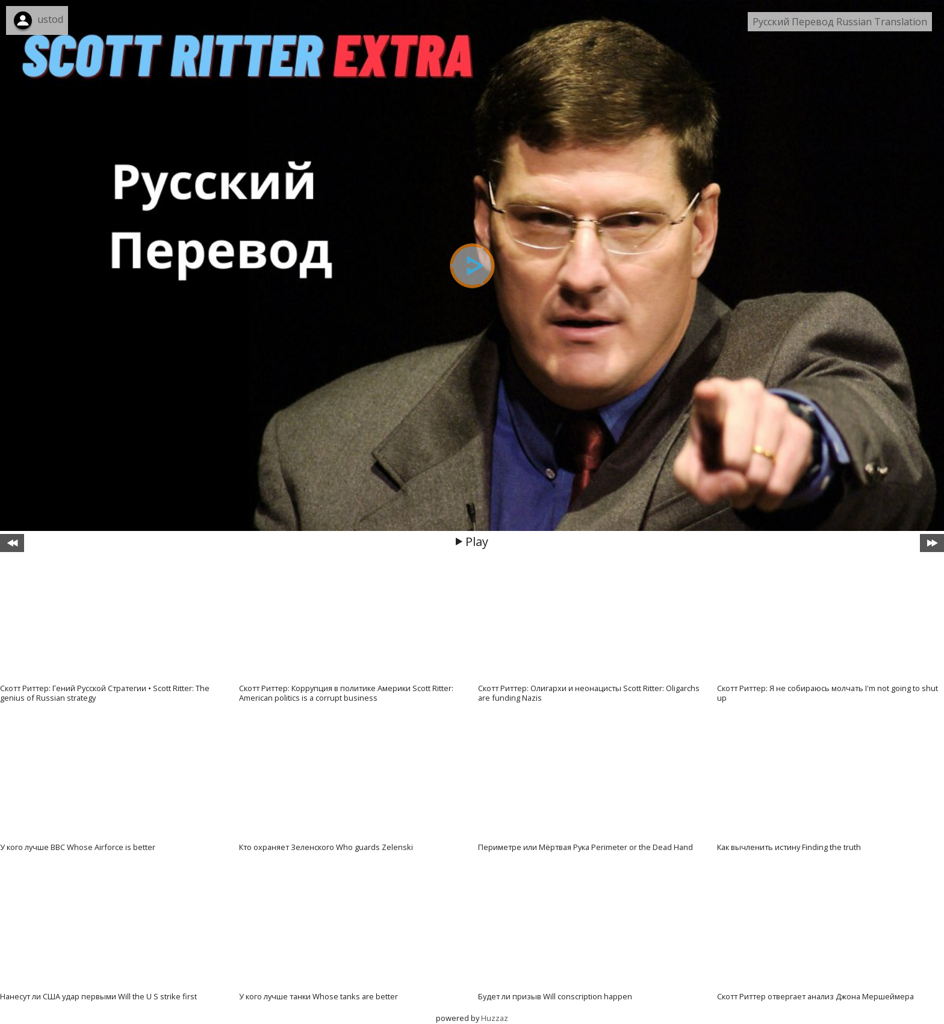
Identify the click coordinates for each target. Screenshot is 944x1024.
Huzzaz (494, 1018)
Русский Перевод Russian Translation (840, 21)
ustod (50, 19)
